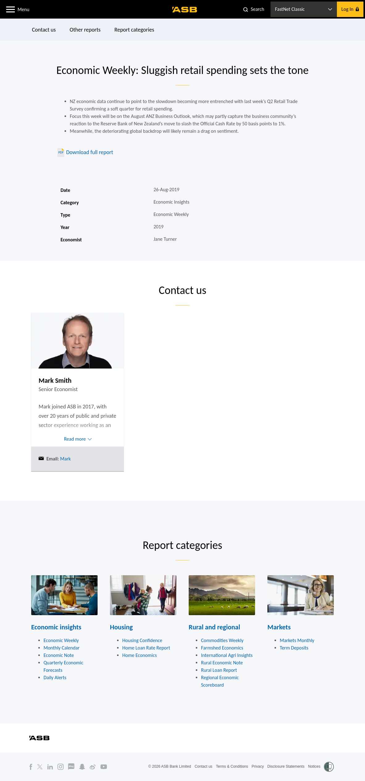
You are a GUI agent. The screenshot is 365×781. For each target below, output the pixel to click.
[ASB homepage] (185, 9)
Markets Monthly (297, 640)
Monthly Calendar (62, 648)
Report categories (134, 29)
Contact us (44, 29)
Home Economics (139, 655)
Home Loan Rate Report (146, 648)
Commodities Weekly (222, 640)
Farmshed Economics (222, 648)
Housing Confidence (142, 640)
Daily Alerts (55, 677)
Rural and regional (214, 627)
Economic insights (56, 627)
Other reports (85, 29)
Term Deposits (294, 648)
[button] (10, 9)
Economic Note (59, 655)
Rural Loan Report (219, 670)
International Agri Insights (227, 655)
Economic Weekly (61, 640)
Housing (121, 627)
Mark (65, 459)
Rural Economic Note (222, 663)
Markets (279, 627)
